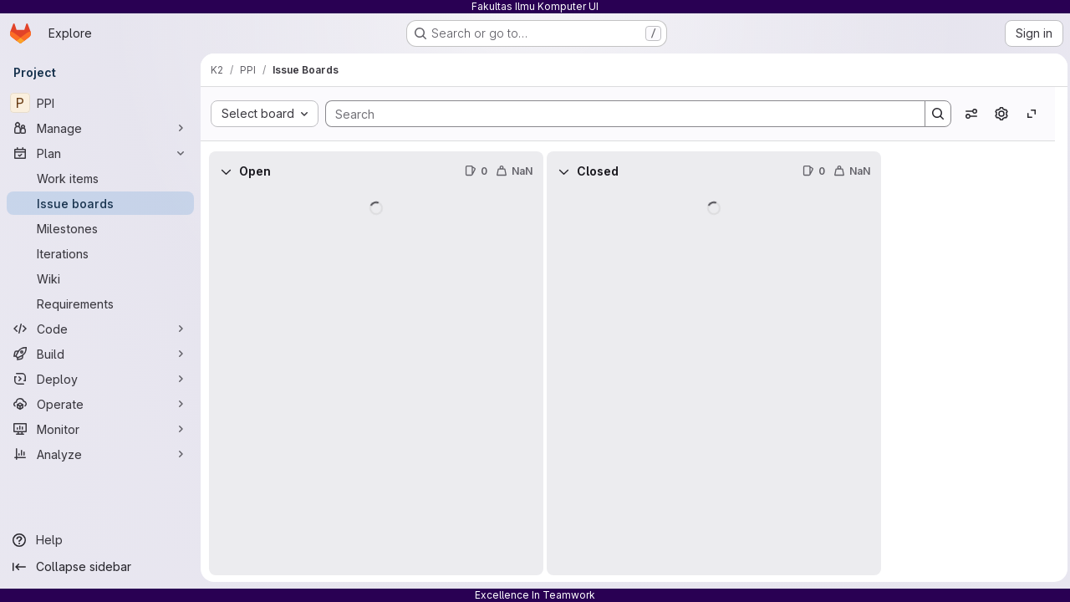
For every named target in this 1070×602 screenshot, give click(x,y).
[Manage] (100, 128)
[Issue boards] (100, 203)
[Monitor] (100, 429)
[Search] (614, 114)
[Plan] (100, 153)
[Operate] (100, 404)
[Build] (100, 353)
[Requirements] (100, 303)
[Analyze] (100, 454)
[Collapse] (226, 171)
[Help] (100, 540)
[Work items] (100, 178)
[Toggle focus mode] (1027, 113)
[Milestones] (100, 228)
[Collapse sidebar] (100, 567)
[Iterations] (100, 253)
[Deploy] (100, 378)
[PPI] (100, 103)
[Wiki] (100, 278)
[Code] (100, 328)
